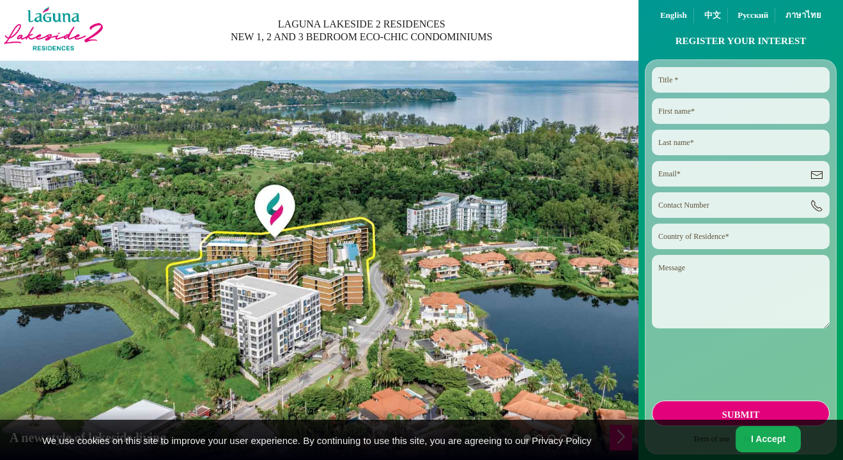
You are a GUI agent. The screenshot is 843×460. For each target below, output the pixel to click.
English (673, 15)
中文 (712, 15)
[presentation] (739, 368)
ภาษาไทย (803, 15)
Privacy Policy (561, 440)
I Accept (768, 439)
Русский (753, 15)
